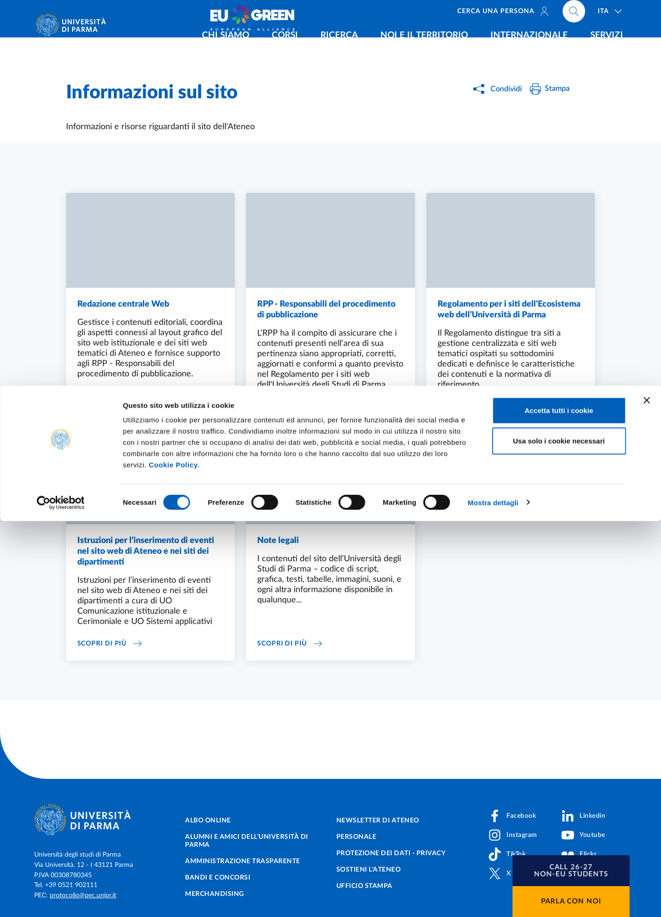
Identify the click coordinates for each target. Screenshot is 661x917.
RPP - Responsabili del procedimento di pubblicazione (326, 311)
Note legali (278, 544)
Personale (356, 837)
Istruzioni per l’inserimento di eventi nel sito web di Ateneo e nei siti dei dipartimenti (145, 556)
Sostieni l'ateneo (368, 869)
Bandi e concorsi (217, 877)
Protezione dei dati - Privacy (391, 853)
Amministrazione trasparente (242, 861)
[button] (571, 870)
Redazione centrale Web (123, 305)
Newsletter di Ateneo (377, 820)
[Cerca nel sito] (574, 14)
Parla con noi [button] (571, 901)
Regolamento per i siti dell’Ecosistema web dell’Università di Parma (509, 311)
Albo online (208, 820)
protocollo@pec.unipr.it (83, 895)
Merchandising (214, 894)
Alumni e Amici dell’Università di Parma (246, 841)
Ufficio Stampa (364, 886)
